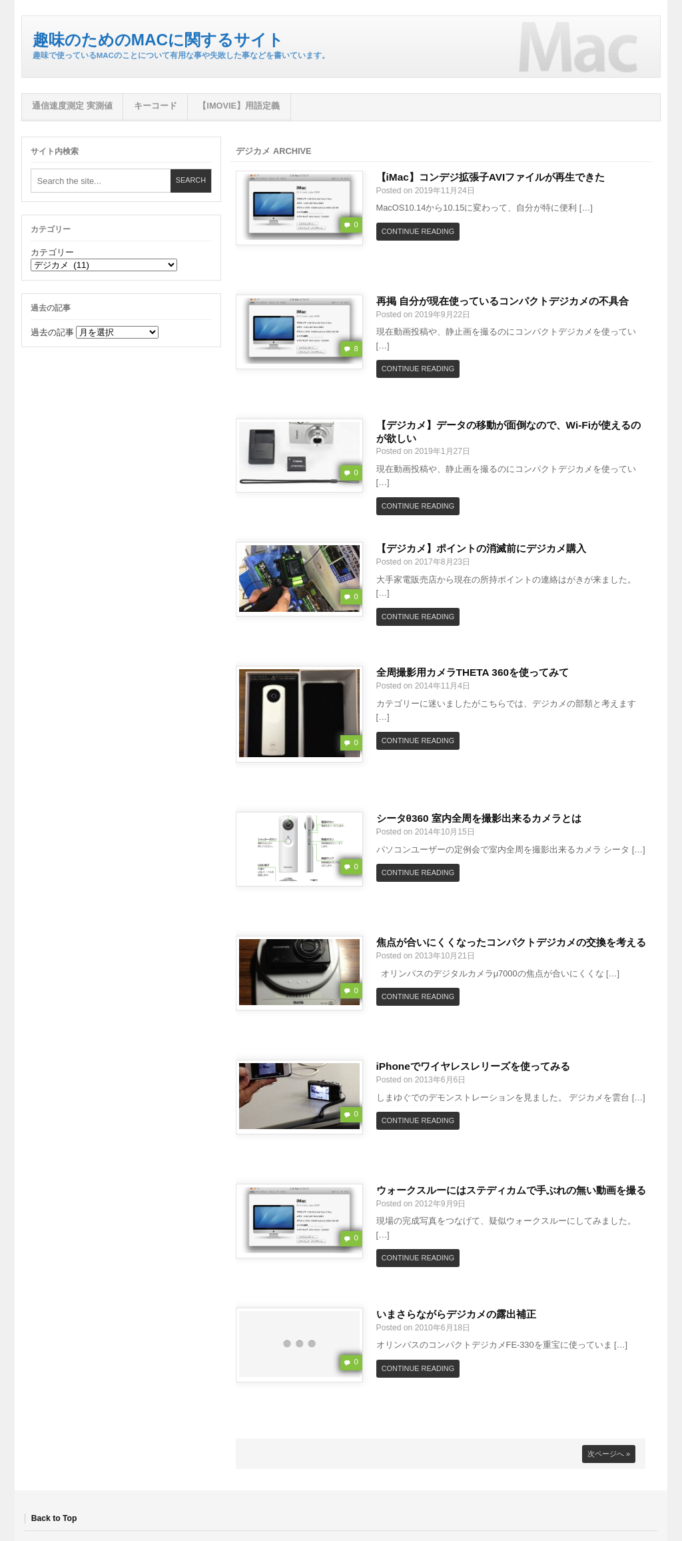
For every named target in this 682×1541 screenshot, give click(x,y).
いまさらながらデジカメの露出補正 (456, 1314)
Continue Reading (418, 231)
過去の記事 (52, 332)
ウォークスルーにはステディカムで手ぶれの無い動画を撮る (511, 1190)
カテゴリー (52, 252)
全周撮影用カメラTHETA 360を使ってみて (472, 672)
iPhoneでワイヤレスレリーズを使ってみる (473, 1066)
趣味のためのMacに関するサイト (158, 40)
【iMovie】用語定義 (239, 106)
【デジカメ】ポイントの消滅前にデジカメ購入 (481, 548)
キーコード (155, 106)
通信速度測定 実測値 (72, 106)
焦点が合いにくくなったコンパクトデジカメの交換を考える (511, 942)
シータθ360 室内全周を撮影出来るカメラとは (478, 818)
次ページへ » (608, 1454)
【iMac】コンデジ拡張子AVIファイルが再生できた (490, 177)
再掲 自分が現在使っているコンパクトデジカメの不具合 (502, 301)
